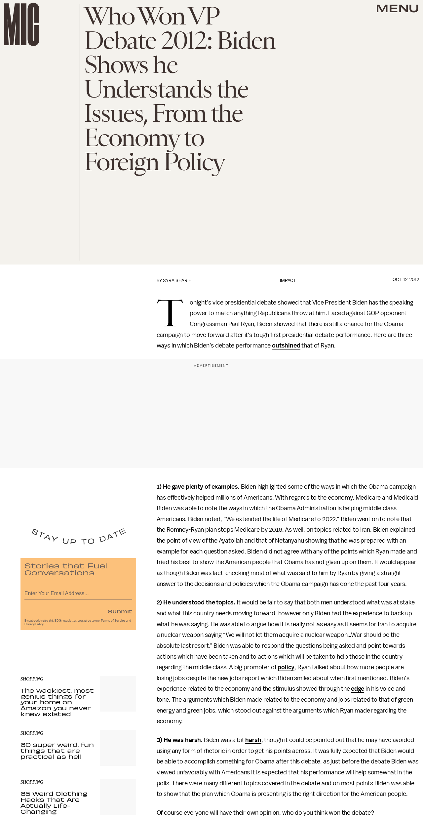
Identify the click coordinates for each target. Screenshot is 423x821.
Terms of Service (113, 622)
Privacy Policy (34, 625)
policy (286, 667)
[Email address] (78, 594)
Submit (120, 612)
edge (357, 688)
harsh (253, 740)
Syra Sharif (177, 280)
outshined (286, 345)
